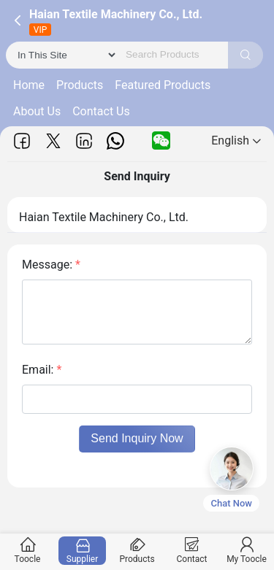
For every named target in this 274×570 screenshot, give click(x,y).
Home (29, 85)
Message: (51, 264)
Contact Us (101, 111)
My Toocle (247, 550)
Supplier (82, 550)
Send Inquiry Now (137, 438)
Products (79, 85)
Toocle (27, 550)
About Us (37, 111)
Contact (192, 550)
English (236, 140)
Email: (41, 370)
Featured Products (162, 85)
